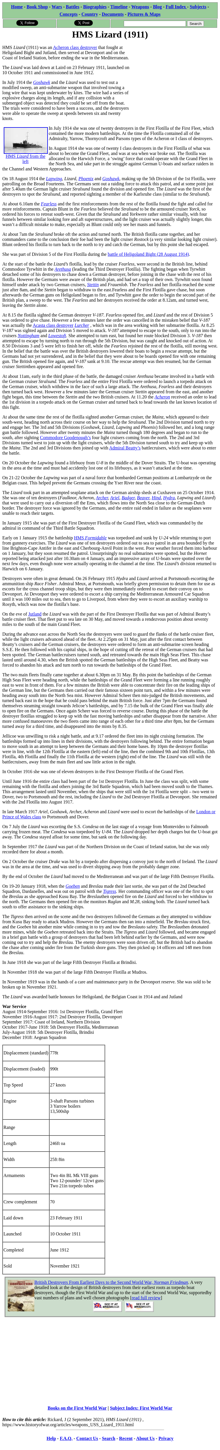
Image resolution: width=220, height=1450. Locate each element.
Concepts (69, 14)
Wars (57, 6)
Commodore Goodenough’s (65, 437)
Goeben (73, 886)
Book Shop (37, 6)
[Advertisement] (174, 76)
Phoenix (85, 178)
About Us (145, 1438)
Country (89, 14)
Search (108, 1438)
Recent (126, 1438)
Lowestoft (57, 335)
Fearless (49, 203)
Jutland (35, 614)
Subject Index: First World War (141, 1408)
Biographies (95, 6)
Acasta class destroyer (53, 325)
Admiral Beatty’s (125, 447)
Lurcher (81, 325)
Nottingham (29, 335)
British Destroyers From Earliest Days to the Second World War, (111, 1282)
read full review (145, 1297)
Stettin (93, 284)
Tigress (109, 891)
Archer (102, 497)
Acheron (162, 396)
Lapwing (54, 178)
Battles (72, 6)
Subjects (198, 6)
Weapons (140, 6)
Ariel (114, 497)
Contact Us (87, 1438)
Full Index (176, 6)
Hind (156, 497)
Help (51, 1438)
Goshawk (41, 82)
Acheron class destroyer (75, 47)
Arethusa (63, 269)
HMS (90, 537)
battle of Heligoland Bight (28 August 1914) (148, 254)
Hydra (169, 497)
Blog (157, 6)
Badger (128, 497)
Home (17, 6)
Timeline (118, 6)
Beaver (143, 497)
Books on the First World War (77, 1408)
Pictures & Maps (143, 14)
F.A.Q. (66, 1438)
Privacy (165, 1438)
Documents (112, 14)
